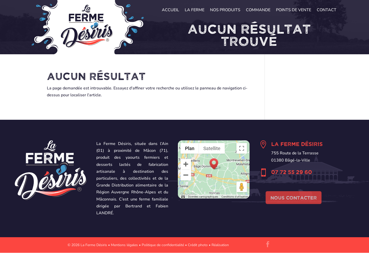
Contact (326, 10)
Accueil (170, 10)
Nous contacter (293, 197)
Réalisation (220, 245)
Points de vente (293, 10)
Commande (258, 10)
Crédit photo (198, 245)
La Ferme (194, 10)
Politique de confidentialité (163, 245)
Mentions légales (124, 245)
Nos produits (225, 10)
